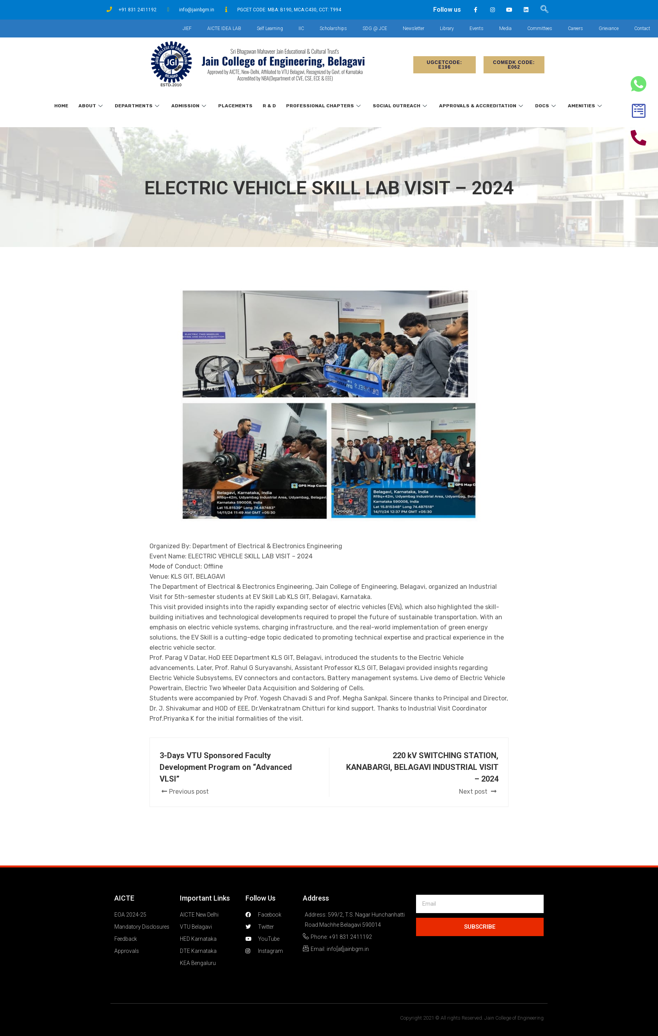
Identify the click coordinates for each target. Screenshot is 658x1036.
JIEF (187, 28)
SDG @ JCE (375, 28)
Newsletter (413, 28)
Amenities (586, 105)
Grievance (609, 28)
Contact (642, 28)
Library (447, 28)
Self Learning (270, 28)
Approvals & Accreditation (482, 105)
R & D (269, 105)
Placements (235, 105)
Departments (138, 105)
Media (505, 28)
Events (476, 28)
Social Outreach (401, 105)
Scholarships (333, 28)
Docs (546, 105)
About (91, 105)
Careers (575, 28)
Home (61, 105)
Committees (539, 28)
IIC (301, 28)
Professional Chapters (324, 105)
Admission (189, 105)
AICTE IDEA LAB (224, 28)
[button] (444, 64)
